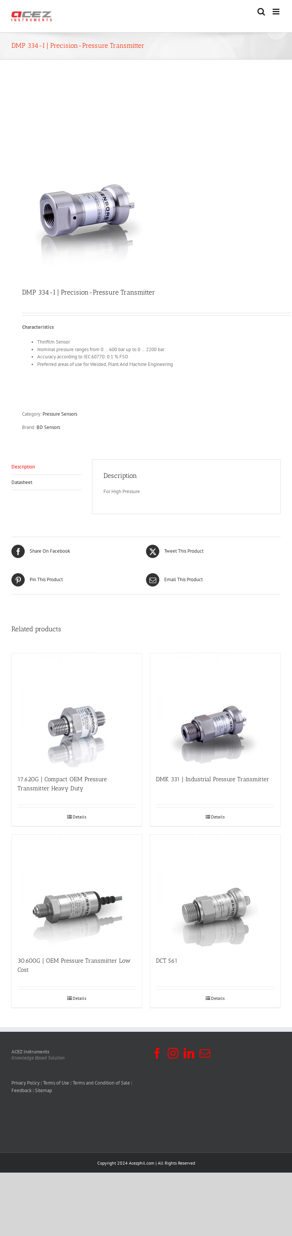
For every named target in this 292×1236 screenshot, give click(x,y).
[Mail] (205, 1053)
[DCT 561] (215, 892)
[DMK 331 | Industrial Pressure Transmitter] (215, 710)
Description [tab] (23, 467)
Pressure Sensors (60, 414)
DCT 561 (167, 960)
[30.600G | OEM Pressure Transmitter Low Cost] (77, 892)
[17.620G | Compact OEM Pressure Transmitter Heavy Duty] (77, 710)
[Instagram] (173, 1053)
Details (79, 817)
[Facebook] (157, 1053)
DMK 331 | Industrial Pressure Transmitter (212, 779)
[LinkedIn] (189, 1053)
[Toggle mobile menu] (277, 12)
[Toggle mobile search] (261, 12)
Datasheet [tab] (21, 482)
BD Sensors (48, 427)
